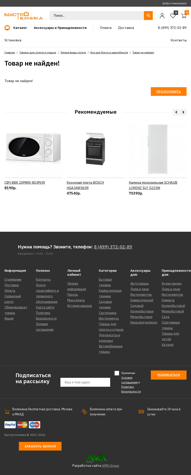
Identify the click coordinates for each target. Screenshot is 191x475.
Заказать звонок (40, 446)
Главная (9, 52)
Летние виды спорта (73, 52)
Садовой (136, 306)
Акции (9, 318)
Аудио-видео (172, 284)
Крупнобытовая (141, 311)
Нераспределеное (143, 322)
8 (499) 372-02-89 (113, 247)
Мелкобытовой (173, 311)
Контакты (43, 280)
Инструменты (109, 318)
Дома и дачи (139, 289)
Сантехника (107, 313)
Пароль (72, 295)
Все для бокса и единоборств (109, 52)
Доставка (11, 285)
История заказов (79, 306)
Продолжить (168, 91)
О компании (12, 280)
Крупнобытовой (173, 306)
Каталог (168, 345)
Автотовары (139, 284)
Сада (165, 317)
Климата (168, 300)
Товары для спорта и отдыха (37, 52)
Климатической (141, 300)
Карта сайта (45, 307)
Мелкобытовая (141, 317)
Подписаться (168, 375)
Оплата (9, 291)
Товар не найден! (143, 52)
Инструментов (141, 295)
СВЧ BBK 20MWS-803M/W (24, 182)
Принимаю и (131, 382)
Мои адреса (76, 300)
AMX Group (110, 465)
